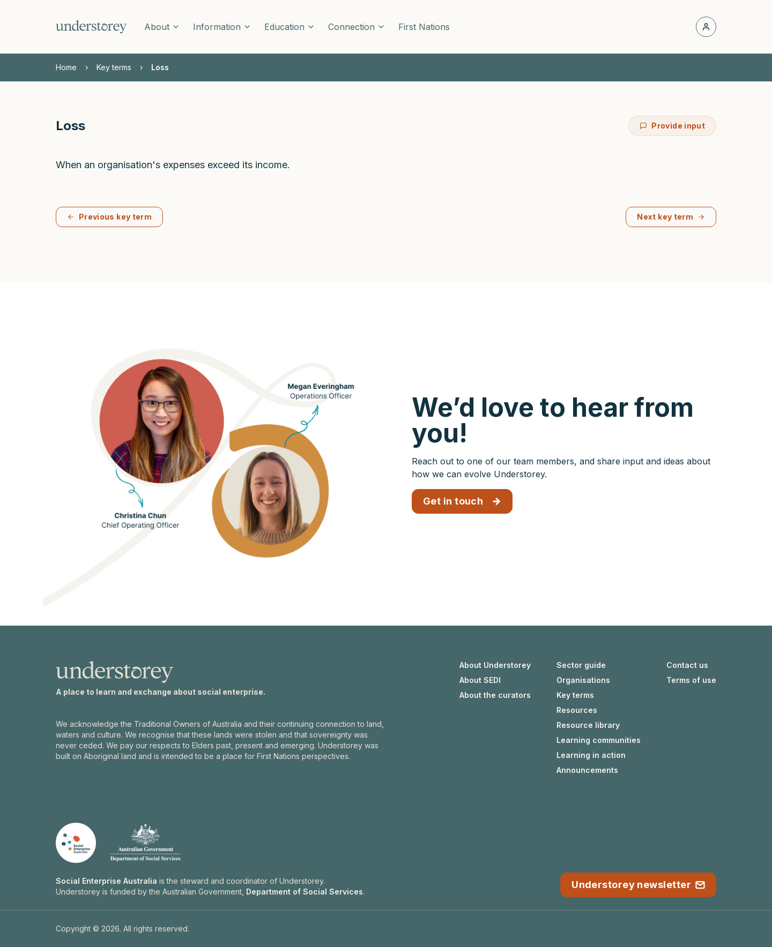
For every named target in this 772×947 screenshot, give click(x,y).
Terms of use (691, 680)
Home (66, 67)
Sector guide (581, 665)
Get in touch (462, 501)
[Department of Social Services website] (145, 843)
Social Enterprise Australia (106, 880)
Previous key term (109, 216)
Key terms (113, 67)
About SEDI (480, 680)
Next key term (671, 216)
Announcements (587, 770)
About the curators (495, 695)
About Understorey (495, 665)
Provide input (672, 125)
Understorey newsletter (638, 884)
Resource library (588, 725)
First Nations (424, 26)
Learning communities (598, 740)
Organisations (583, 680)
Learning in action (591, 755)
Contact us (687, 665)
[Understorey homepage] (91, 27)
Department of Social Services (304, 891)
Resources (576, 710)
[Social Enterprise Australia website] (76, 843)
